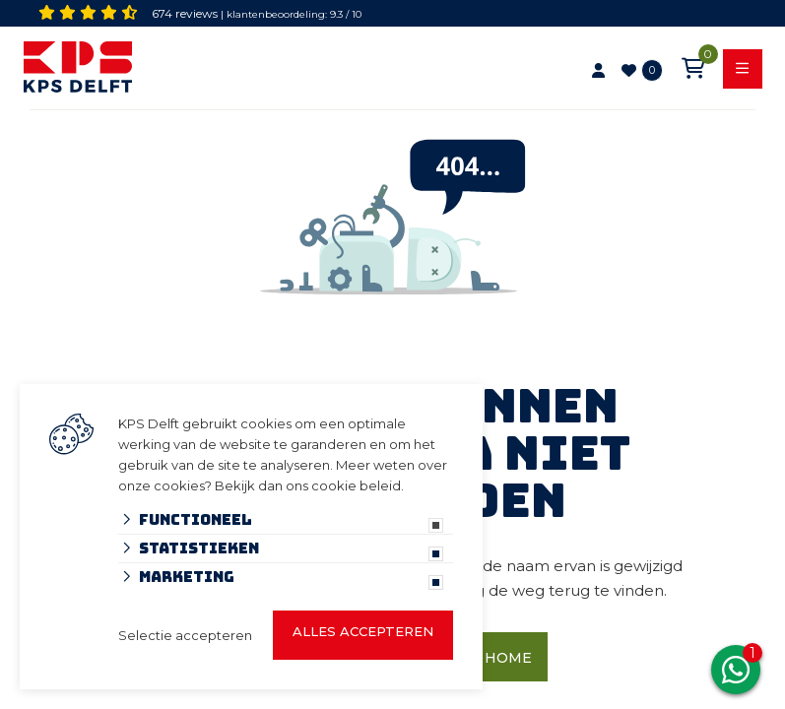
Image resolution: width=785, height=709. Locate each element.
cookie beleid (356, 485)
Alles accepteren (363, 631)
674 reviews (185, 13)
